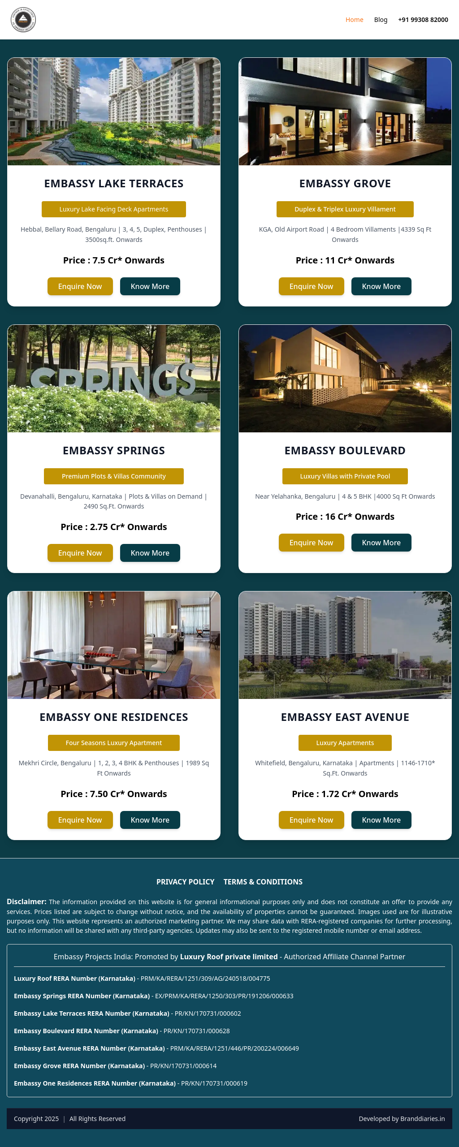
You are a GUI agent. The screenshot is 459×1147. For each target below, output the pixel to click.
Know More (150, 286)
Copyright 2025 (36, 1118)
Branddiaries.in (422, 1118)
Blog (381, 19)
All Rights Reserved (97, 1118)
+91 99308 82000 (423, 19)
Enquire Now (80, 286)
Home (355, 19)
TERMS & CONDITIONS (263, 882)
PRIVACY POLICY (185, 882)
